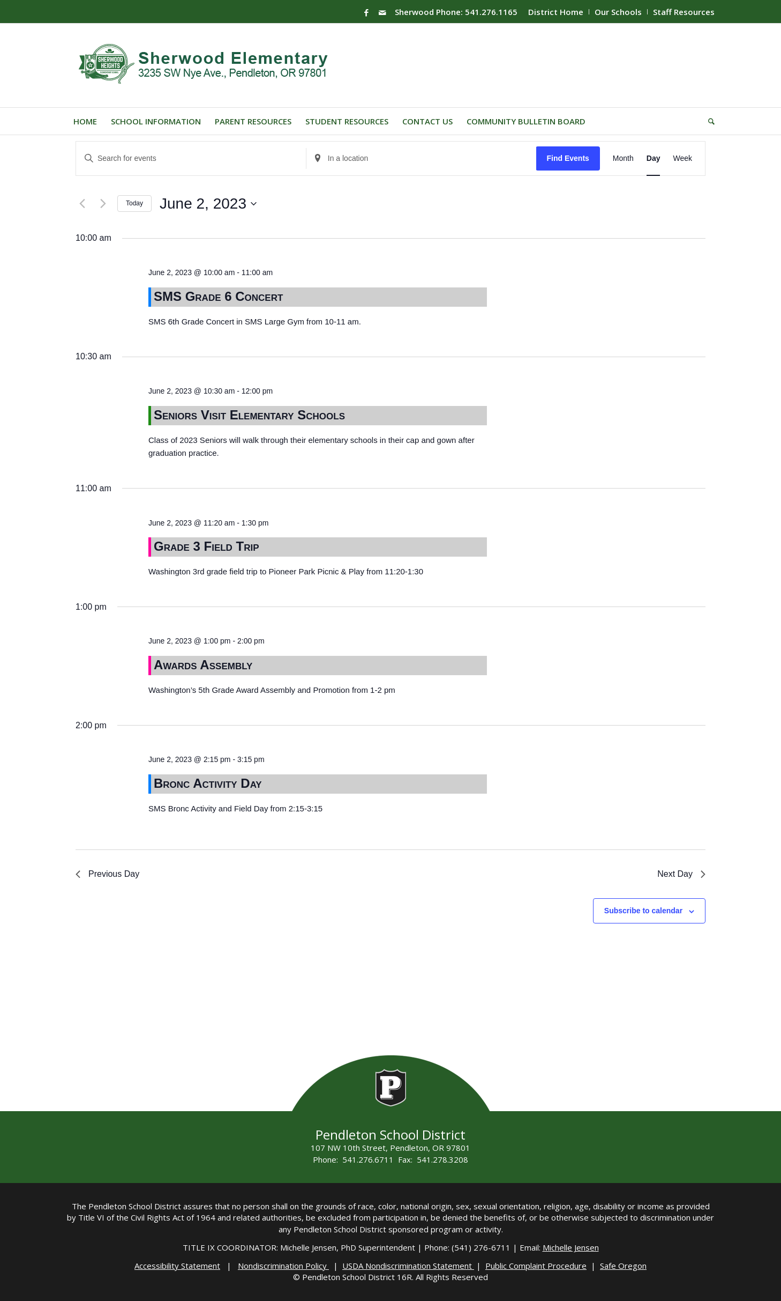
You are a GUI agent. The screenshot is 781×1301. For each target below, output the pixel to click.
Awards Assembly (203, 664)
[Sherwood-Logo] (207, 65)
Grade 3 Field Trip (206, 546)
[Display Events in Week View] (682, 158)
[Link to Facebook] (366, 12)
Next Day (681, 873)
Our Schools (618, 11)
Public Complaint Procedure (536, 1265)
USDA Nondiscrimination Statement (408, 1265)
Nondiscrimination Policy (283, 1265)
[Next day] (102, 203)
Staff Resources (684, 11)
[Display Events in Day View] (653, 158)
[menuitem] (556, 11)
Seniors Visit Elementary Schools (249, 415)
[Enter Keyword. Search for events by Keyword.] (191, 158)
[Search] (708, 121)
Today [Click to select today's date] (134, 203)
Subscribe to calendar (643, 910)
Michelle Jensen (571, 1247)
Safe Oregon (623, 1265)
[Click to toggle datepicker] (208, 204)
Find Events (567, 158)
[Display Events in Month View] (623, 158)
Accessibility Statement (177, 1265)
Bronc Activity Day (208, 783)
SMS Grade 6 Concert (218, 296)
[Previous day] (82, 203)
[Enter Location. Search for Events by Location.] (421, 158)
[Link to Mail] (382, 12)
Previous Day (107, 873)
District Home (555, 11)
